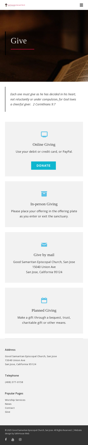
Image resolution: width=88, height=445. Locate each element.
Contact (10, 407)
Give (7, 411)
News (8, 403)
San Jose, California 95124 (20, 364)
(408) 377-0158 (14, 382)
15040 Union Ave (15, 360)
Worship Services (15, 399)
